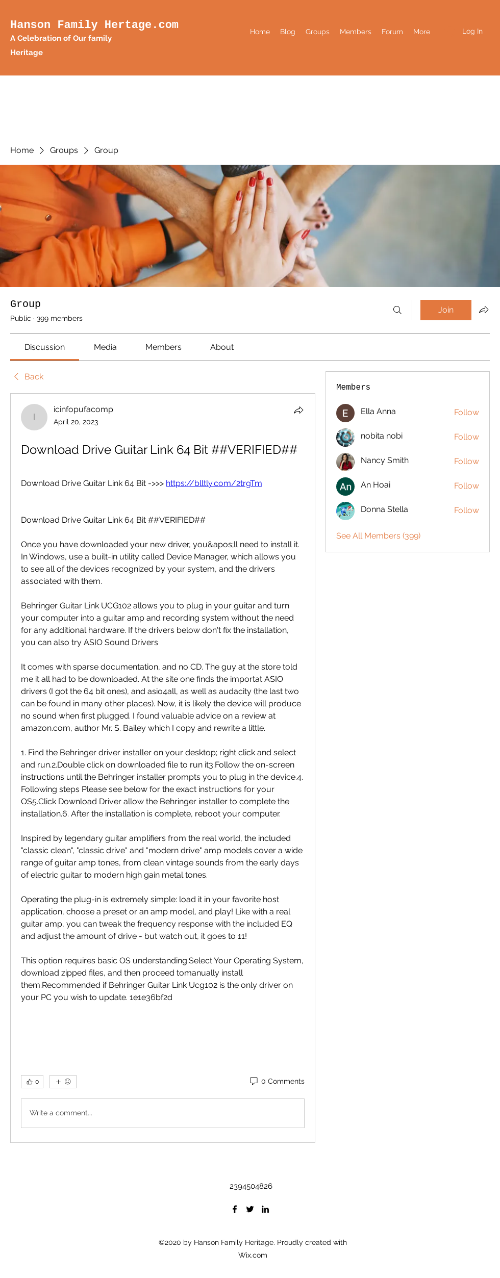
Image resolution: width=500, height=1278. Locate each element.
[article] (162, 768)
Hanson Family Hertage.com (94, 25)
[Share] (298, 410)
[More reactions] (63, 1081)
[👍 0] (32, 1081)
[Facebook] (235, 1209)
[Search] (397, 310)
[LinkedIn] (265, 1209)
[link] (44, 347)
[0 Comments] (276, 1082)
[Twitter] (250, 1209)
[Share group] (484, 309)
